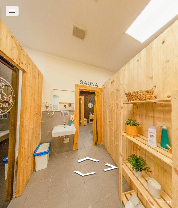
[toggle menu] (12, 11)
